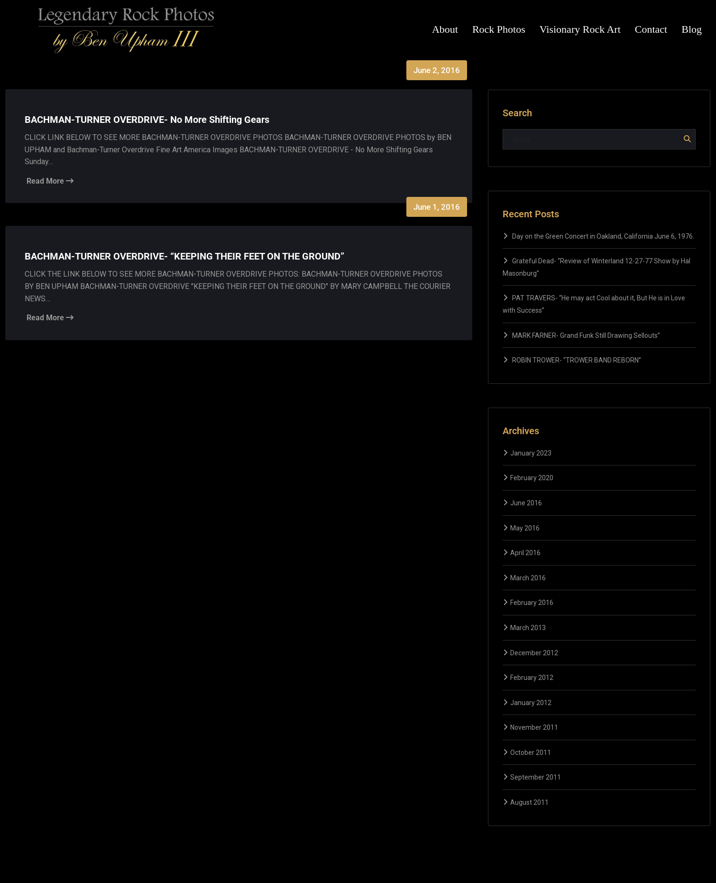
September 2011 (535, 777)
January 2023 (530, 453)
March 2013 (528, 628)
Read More (50, 181)
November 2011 (534, 727)
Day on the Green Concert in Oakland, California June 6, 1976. (603, 236)
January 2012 (530, 702)
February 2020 (531, 478)
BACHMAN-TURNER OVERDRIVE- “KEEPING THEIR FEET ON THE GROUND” (184, 256)
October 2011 (530, 752)
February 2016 (531, 602)
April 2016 (525, 553)
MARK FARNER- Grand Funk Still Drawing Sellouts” (586, 335)
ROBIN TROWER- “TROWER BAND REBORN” (576, 360)
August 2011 (529, 802)
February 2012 (531, 677)
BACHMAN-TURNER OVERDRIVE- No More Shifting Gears (147, 119)
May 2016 (525, 528)
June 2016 (526, 503)
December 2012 (534, 653)
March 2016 (528, 578)
